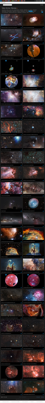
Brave (3, 178)
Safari (3, 181)
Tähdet (28, 12)
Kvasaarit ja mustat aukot (13, 12)
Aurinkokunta (19, 12)
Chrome (4, 179)
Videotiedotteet (31, 12)
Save (2, 194)
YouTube (2, 162)
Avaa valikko (2, 2)
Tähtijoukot (24, 12)
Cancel (7, 194)
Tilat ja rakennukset (5, 12)
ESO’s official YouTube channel (20, 162)
